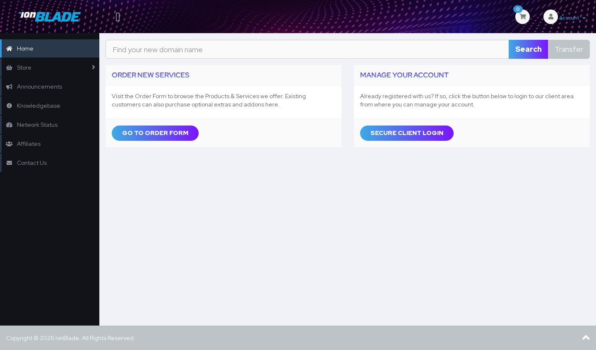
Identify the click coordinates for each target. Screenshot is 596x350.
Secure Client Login (406, 133)
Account (572, 17)
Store (18, 67)
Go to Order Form (155, 133)
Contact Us (26, 163)
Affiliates (23, 143)
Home (20, 48)
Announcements (34, 86)
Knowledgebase (33, 105)
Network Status (32, 124)
